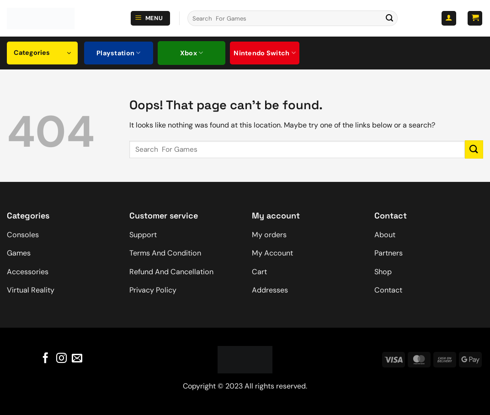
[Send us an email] (77, 358)
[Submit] (389, 18)
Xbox (191, 52)
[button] (150, 18)
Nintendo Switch (265, 52)
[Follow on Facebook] (45, 358)
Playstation (118, 52)
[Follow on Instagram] (61, 358)
